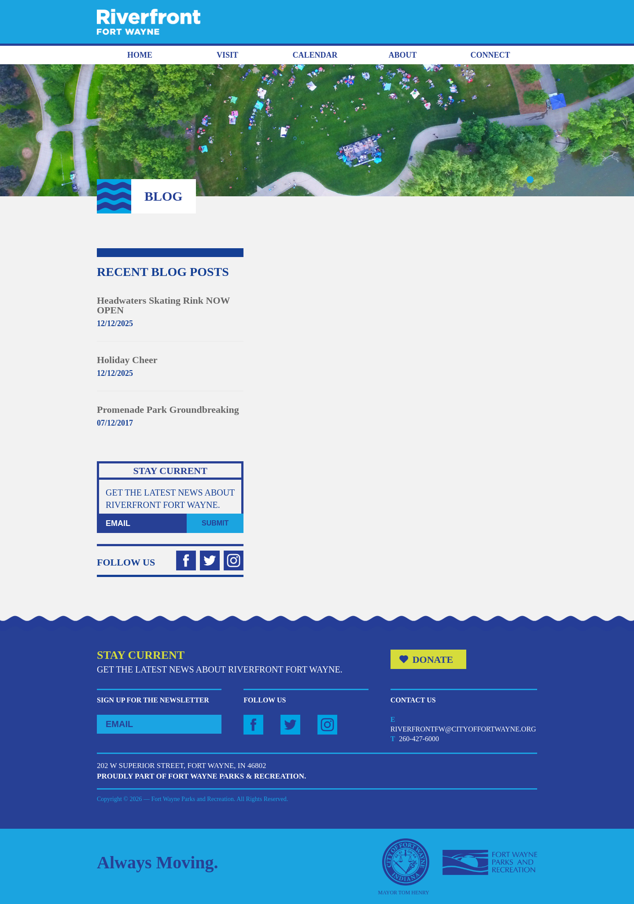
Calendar (314, 55)
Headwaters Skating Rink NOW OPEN (163, 305)
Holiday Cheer (127, 359)
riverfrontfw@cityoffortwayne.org (463, 729)
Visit (227, 55)
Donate (433, 659)
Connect (490, 55)
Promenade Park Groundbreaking (168, 409)
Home (139, 55)
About (402, 55)
